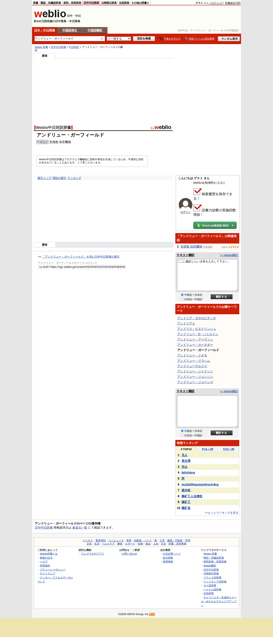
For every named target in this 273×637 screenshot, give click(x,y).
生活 (96, 543)
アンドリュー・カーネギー (195, 344)
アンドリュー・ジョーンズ (195, 382)
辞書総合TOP (233, 2)
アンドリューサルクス (192, 366)
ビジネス (88, 540)
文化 (89, 543)
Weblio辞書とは (49, 553)
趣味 (119, 543)
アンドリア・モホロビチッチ (196, 318)
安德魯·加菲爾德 (60, 142)
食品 (148, 543)
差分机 (186, 490)
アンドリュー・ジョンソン (195, 376)
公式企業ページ (172, 553)
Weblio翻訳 (209, 565)
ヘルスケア (108, 543)
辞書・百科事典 (177, 543)
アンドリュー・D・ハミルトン (197, 334)
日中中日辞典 (91, 2)
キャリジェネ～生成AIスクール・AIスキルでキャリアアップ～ (219, 601)
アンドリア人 (186, 323)
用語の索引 (59, 178)
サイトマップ (47, 573)
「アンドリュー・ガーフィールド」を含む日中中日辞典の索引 (81, 256)
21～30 (228, 449)
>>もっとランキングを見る (221, 512)
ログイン (216, 2)
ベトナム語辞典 (212, 589)
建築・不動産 (175, 540)
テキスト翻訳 (186, 255)
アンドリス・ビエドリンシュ (196, 328)
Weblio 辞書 (41, 47)
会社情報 (168, 557)
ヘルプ (44, 561)
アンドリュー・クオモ (192, 355)
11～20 (207, 449)
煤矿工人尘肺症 (192, 496)
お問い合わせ (129, 553)
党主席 (186, 461)
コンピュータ (116, 540)
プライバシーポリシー (52, 569)
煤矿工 (186, 502)
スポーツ (130, 543)
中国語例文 (69, 30)
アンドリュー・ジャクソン (195, 371)
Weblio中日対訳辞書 (53, 127)
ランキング (74, 178)
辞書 (35, 2)
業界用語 (101, 540)
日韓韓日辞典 (109, 2)
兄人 (184, 455)
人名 (155, 543)
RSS (152, 614)
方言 (163, 543)
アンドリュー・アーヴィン (195, 339)
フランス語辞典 (212, 577)
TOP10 (186, 449)
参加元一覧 (79, 527)
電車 (128, 540)
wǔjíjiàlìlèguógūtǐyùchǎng (200, 484)
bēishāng (188, 472)
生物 (140, 543)
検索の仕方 (46, 557)
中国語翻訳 (94, 30)
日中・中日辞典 (44, 30)
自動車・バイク (143, 540)
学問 (187, 540)
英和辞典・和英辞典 (215, 561)
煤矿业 (186, 508)
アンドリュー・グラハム (193, 360)
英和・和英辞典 (72, 2)
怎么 (184, 466)
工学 (162, 540)
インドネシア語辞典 (215, 581)
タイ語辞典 (209, 585)
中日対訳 (74, 47)
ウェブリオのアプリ (92, 553)
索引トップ (44, 178)
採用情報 (168, 561)
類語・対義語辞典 (51, 2)
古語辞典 (124, 2)
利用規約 (45, 565)
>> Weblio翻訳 (229, 255)
